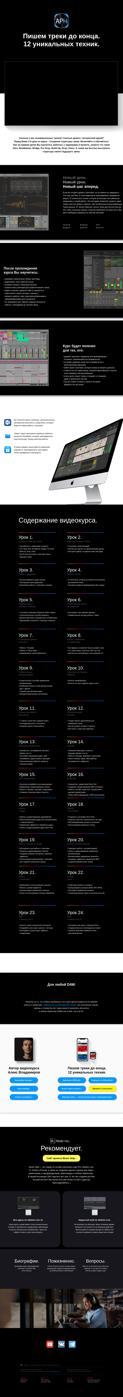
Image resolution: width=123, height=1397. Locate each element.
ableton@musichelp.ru (55, 1371)
